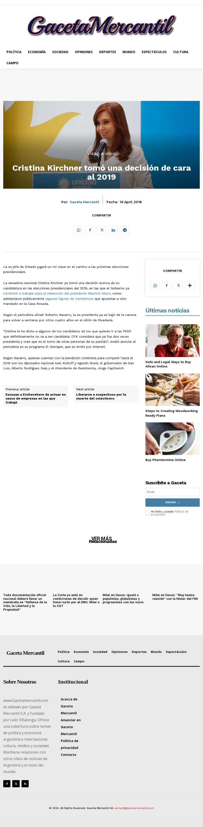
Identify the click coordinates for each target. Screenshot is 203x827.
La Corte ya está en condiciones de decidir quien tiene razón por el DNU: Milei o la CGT (76, 600)
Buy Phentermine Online (165, 460)
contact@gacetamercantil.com (134, 807)
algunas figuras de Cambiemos (69, 298)
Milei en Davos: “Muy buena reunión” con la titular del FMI (175, 596)
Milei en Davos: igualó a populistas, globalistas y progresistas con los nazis (122, 598)
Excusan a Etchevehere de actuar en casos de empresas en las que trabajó (36, 398)
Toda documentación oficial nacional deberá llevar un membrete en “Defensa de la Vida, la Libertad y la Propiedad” (25, 602)
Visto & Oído (101, 153)
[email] (172, 492)
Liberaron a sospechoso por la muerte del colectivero (101, 396)
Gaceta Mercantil (84, 202)
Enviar (173, 502)
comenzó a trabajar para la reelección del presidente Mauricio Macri (56, 293)
